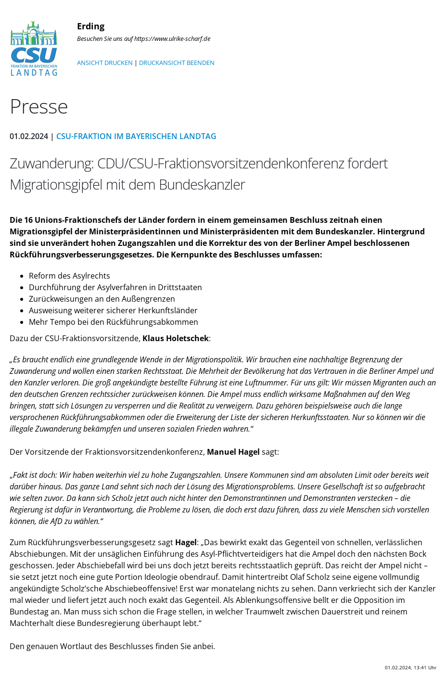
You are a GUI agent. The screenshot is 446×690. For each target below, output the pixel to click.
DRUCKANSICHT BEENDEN (177, 62)
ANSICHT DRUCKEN (105, 62)
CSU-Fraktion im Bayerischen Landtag (136, 136)
